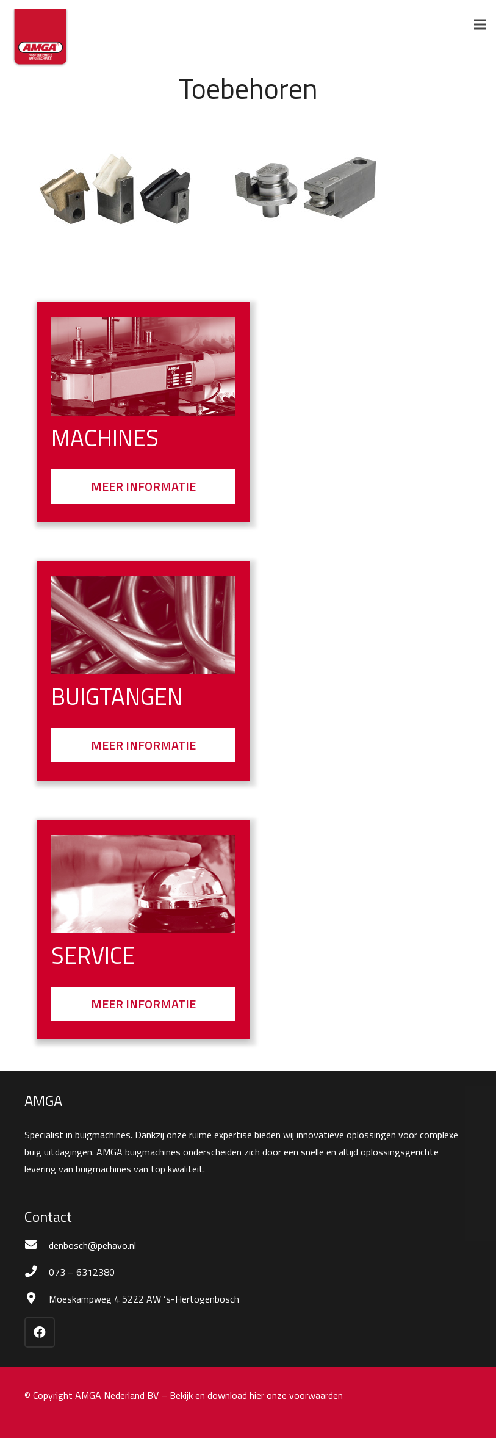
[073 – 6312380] (36, 1272)
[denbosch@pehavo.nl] (36, 1245)
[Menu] (480, 24)
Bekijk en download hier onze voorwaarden (256, 1395)
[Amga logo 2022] (40, 39)
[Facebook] (39, 1332)
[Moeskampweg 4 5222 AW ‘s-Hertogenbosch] (36, 1298)
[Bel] (143, 884)
